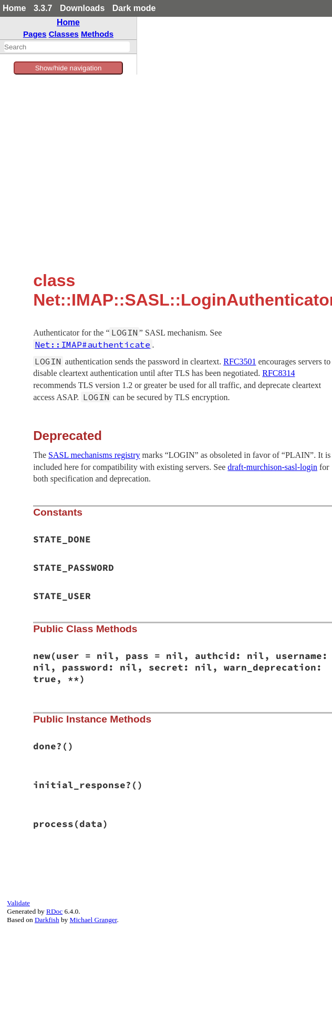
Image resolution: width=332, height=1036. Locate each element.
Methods (97, 33)
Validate (18, 903)
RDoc (54, 911)
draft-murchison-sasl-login (272, 467)
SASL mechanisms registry (94, 455)
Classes (64, 33)
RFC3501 (239, 361)
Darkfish (47, 920)
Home (14, 8)
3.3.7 (43, 8)
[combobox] (67, 46)
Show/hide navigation (68, 68)
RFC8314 (278, 373)
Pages (35, 33)
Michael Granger (93, 920)
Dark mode (134, 8)
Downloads (82, 8)
